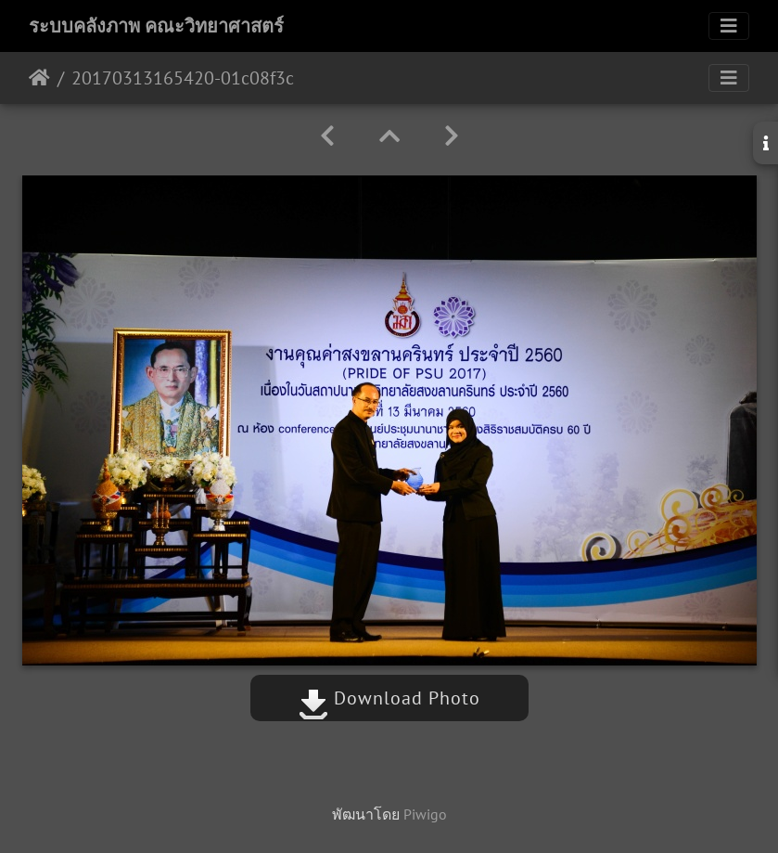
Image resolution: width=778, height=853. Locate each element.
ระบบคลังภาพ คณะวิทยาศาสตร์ (156, 26)
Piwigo (425, 814)
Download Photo (389, 698)
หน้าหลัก (39, 78)
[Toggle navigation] (728, 26)
